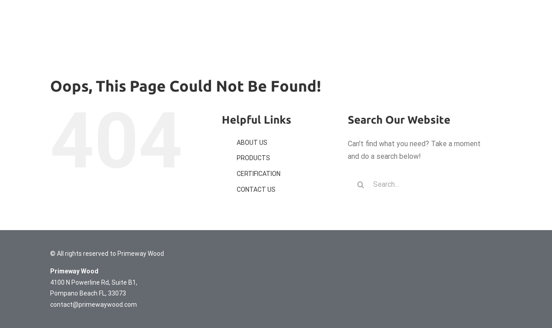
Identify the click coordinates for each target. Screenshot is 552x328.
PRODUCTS (253, 158)
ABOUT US (252, 142)
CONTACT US (256, 189)
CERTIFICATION (259, 173)
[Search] (360, 184)
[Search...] (418, 184)
